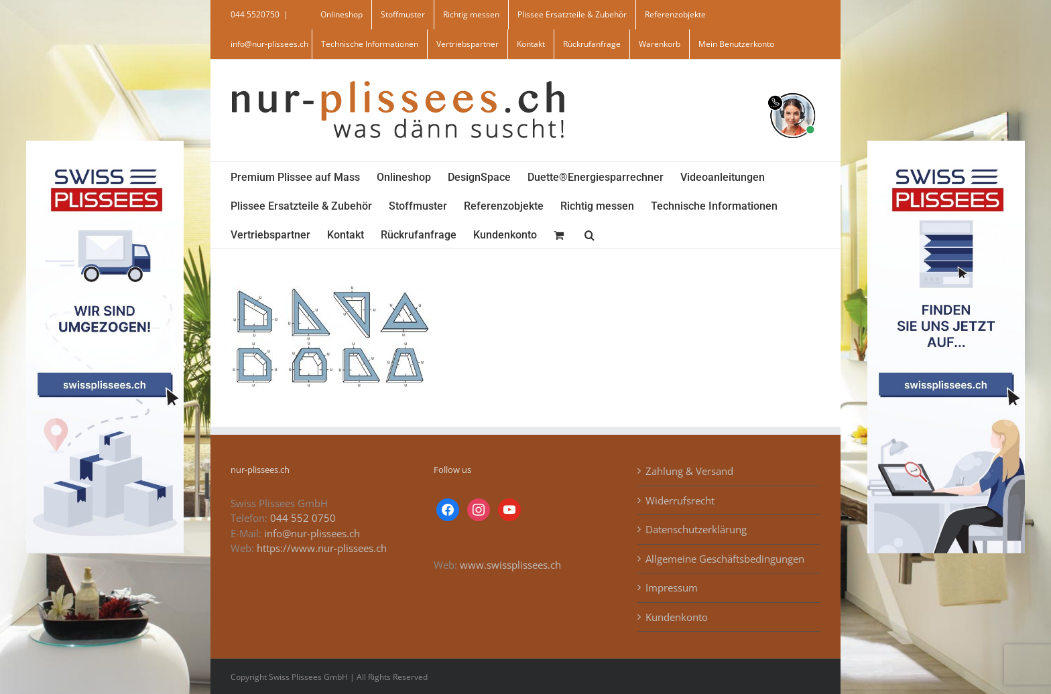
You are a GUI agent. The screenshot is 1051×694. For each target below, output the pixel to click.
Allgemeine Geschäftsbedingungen (724, 558)
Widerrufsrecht (680, 500)
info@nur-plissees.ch (269, 44)
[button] (589, 234)
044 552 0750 (303, 518)
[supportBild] (792, 90)
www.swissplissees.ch (510, 564)
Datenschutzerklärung (696, 529)
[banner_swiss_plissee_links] (105, 145)
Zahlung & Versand (689, 471)
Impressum (671, 587)
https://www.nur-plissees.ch (322, 548)
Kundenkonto (676, 617)
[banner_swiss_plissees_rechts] (946, 145)
